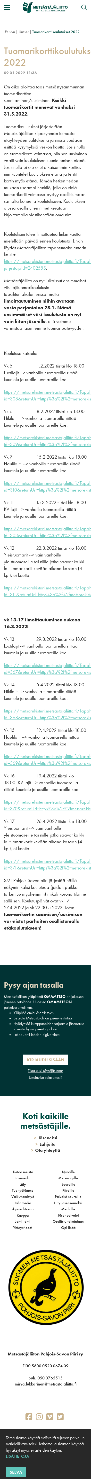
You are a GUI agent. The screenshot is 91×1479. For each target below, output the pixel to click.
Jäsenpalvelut (68, 1215)
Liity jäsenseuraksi (68, 1202)
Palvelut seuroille (68, 1196)
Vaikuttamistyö (22, 1196)
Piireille (68, 1190)
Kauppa (23, 1215)
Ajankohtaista (22, 1209)
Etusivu (10, 31)
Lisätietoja (17, 1456)
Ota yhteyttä (45, 1150)
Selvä (16, 1472)
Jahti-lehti (22, 1221)
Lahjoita (45, 1144)
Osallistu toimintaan (68, 1221)
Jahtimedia (22, 1202)
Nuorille (68, 1171)
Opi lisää (68, 1227)
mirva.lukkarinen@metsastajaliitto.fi (45, 1384)
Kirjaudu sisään (45, 1060)
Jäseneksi (45, 1138)
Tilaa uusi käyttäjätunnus (45, 1070)
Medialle (68, 1209)
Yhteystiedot (22, 1227)
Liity (23, 1184)
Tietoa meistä (23, 1171)
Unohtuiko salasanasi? (45, 1077)
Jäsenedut (23, 1178)
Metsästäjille (68, 1178)
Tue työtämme (22, 1190)
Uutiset (23, 31)
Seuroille (68, 1184)
